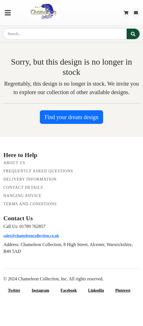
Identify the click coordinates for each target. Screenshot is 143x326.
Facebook (72, 290)
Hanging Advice (22, 196)
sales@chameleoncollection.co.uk (31, 236)
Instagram (44, 290)
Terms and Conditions (30, 204)
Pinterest (126, 290)
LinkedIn (99, 290)
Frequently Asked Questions (38, 171)
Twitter (17, 290)
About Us (14, 163)
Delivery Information (30, 179)
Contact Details (23, 187)
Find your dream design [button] (72, 117)
